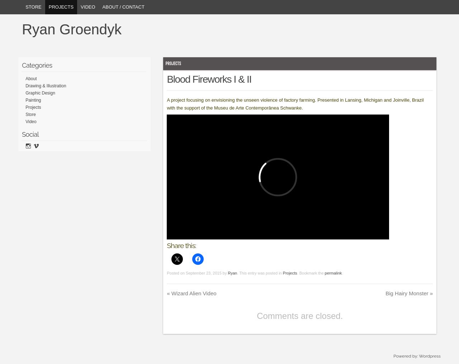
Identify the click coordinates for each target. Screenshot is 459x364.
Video (88, 7)
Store (33, 7)
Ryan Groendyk (72, 29)
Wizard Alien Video (191, 293)
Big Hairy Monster (409, 293)
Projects (61, 7)
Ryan (232, 273)
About (31, 78)
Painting (33, 100)
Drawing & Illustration (45, 85)
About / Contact (124, 7)
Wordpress (429, 356)
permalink (333, 273)
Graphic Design (40, 93)
